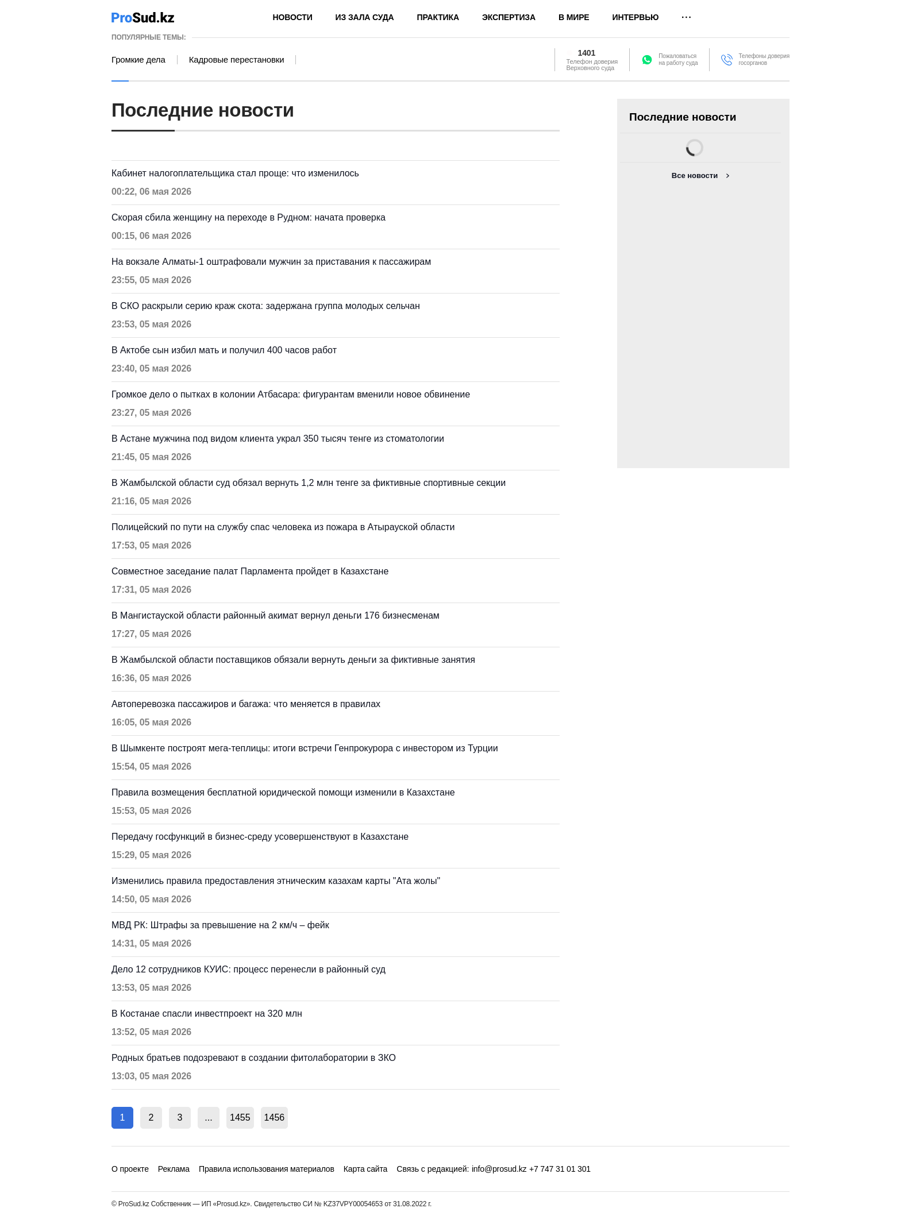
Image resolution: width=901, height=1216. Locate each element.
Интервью (636, 17)
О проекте (130, 1168)
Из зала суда (365, 17)
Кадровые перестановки (236, 59)
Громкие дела (138, 59)
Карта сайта (365, 1168)
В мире (574, 17)
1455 (240, 1117)
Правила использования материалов (266, 1168)
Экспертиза (509, 17)
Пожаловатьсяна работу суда (678, 59)
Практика (438, 17)
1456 (274, 1117)
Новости (293, 17)
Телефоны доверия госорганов (764, 59)
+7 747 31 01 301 (560, 1168)
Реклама (174, 1168)
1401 (587, 52)
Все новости (695, 175)
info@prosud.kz (499, 1168)
